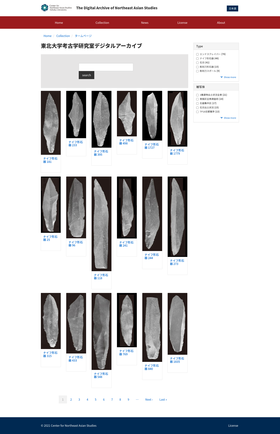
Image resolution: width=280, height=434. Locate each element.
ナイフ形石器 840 (152, 367)
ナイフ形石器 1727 (152, 145)
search (86, 75)
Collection (102, 22)
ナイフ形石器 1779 (177, 151)
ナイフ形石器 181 (50, 160)
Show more (230, 77)
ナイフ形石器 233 (76, 143)
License (183, 22)
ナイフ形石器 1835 (177, 360)
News (144, 22)
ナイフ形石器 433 (76, 358)
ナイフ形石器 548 (101, 375)
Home (59, 22)
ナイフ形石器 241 (126, 243)
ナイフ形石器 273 (177, 262)
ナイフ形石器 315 (50, 354)
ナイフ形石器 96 (76, 243)
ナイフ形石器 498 (126, 141)
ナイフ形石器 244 (152, 256)
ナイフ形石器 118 (101, 276)
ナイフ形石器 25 (50, 238)
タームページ (83, 35)
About (221, 22)
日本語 (232, 8)
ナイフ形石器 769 (126, 352)
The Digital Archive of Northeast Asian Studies (117, 8)
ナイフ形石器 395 (101, 153)
